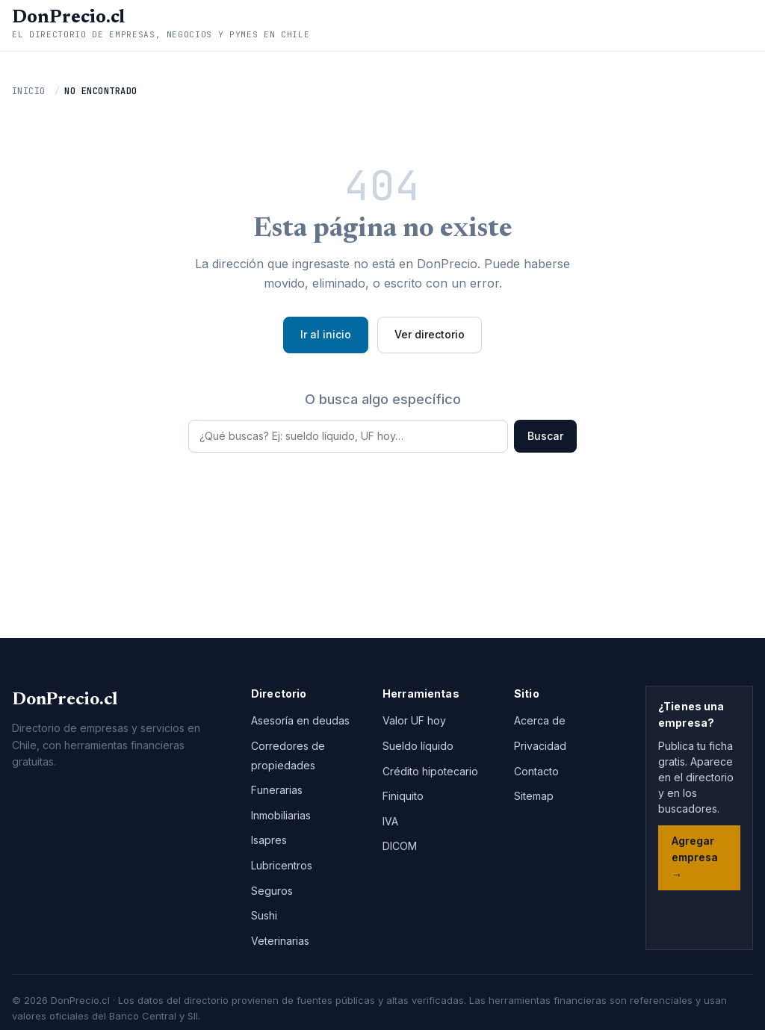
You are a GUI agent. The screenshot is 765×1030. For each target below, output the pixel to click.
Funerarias (277, 790)
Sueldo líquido (417, 745)
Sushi (264, 915)
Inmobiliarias (281, 815)
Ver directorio (429, 334)
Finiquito (403, 795)
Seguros (272, 890)
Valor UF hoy (414, 720)
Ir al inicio (325, 334)
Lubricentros (281, 865)
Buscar (545, 435)
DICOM (399, 846)
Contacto (536, 771)
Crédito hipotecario (430, 771)
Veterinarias (280, 940)
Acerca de (540, 720)
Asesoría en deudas (300, 720)
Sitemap (534, 795)
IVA (390, 821)
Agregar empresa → (695, 857)
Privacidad (540, 745)
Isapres (269, 840)
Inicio (29, 91)
